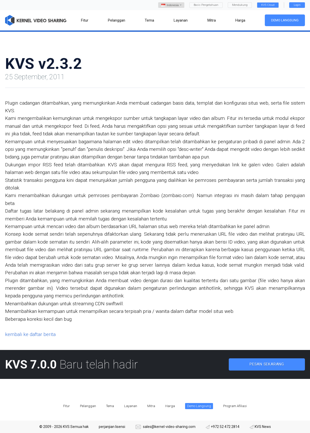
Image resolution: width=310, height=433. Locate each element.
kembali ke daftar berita (30, 334)
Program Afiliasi (235, 406)
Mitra (151, 406)
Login (297, 5)
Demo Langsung (285, 20)
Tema (110, 406)
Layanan (130, 406)
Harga (170, 406)
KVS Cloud (267, 5)
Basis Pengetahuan (206, 5)
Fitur (66, 406)
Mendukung (240, 5)
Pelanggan (88, 406)
